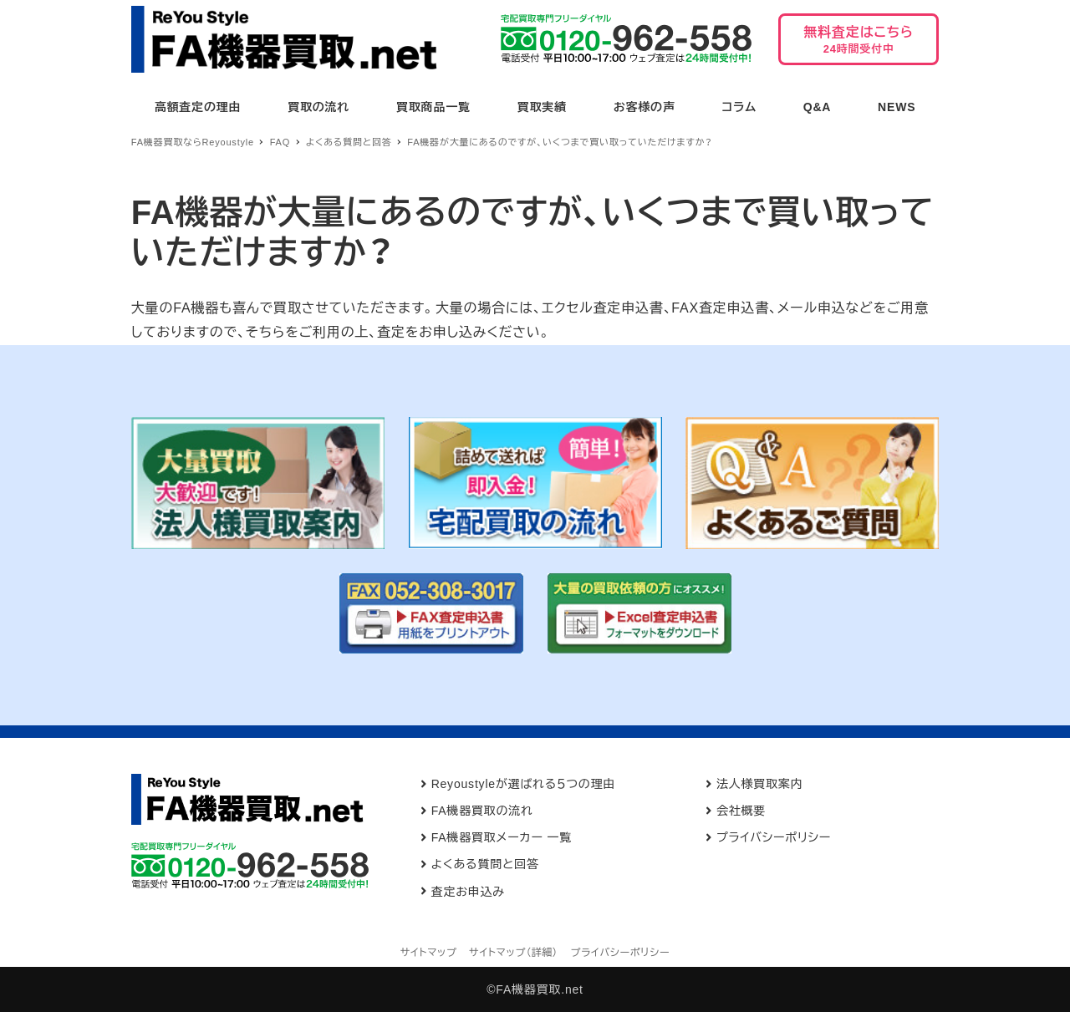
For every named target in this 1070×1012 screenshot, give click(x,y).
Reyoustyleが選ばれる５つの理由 (523, 784)
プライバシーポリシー (773, 837)
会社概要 (741, 810)
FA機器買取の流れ (482, 810)
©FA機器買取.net (535, 989)
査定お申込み (468, 891)
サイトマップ (428, 953)
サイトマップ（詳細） (513, 953)
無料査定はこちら (858, 45)
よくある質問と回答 (485, 864)
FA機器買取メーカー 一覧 (501, 837)
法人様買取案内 (759, 784)
